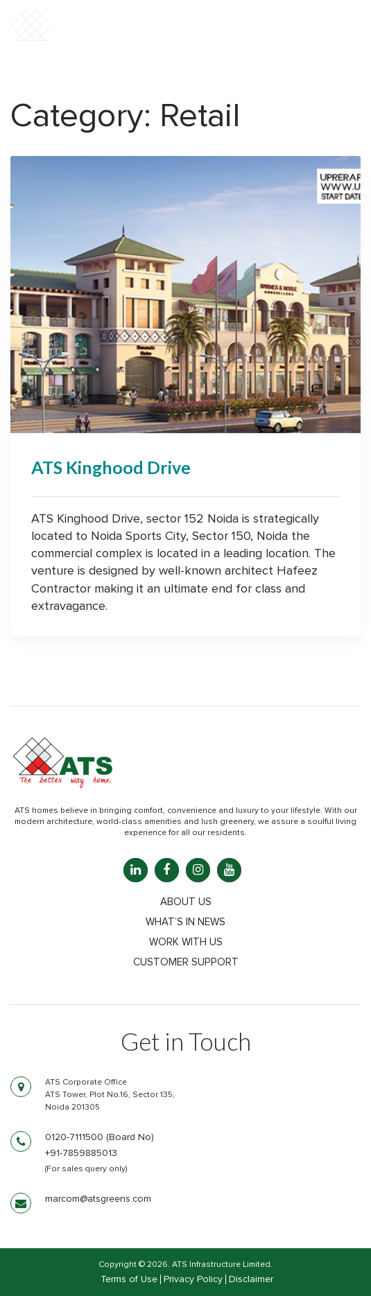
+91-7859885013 (81, 1153)
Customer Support (186, 962)
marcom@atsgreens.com (98, 1199)
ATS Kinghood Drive (111, 467)
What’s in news (185, 922)
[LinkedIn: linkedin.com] (135, 870)
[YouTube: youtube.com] (229, 870)
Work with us (186, 942)
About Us (186, 902)
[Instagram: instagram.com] (198, 870)
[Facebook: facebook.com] (167, 870)
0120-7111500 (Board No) (99, 1137)
